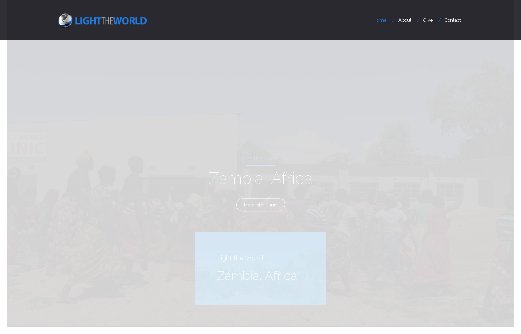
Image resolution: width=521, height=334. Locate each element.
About (404, 20)
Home (379, 20)
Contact (453, 20)
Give (428, 20)
